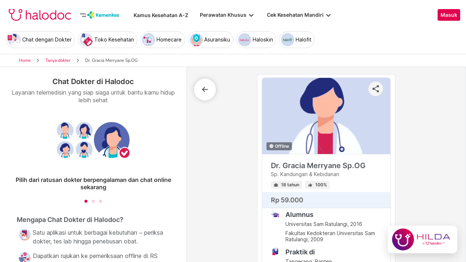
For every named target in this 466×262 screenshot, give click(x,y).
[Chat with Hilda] (422, 239)
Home (25, 60)
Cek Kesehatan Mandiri (299, 15)
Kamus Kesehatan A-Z (161, 15)
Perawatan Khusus (227, 15)
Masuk (449, 15)
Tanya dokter (57, 60)
